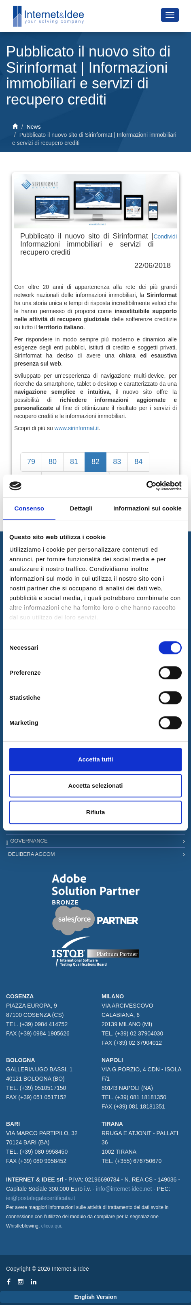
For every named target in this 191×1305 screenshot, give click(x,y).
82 (95, 462)
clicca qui (51, 1226)
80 (53, 462)
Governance (28, 841)
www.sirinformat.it (77, 428)
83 (117, 462)
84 (138, 462)
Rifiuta (95, 812)
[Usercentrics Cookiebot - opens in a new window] (146, 486)
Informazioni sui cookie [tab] (147, 508)
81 (74, 462)
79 (31, 462)
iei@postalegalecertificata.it (40, 1198)
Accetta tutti (95, 759)
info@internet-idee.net (124, 1189)
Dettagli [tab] (81, 508)
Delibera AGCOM (31, 854)
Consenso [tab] (29, 508)
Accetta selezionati (95, 785)
